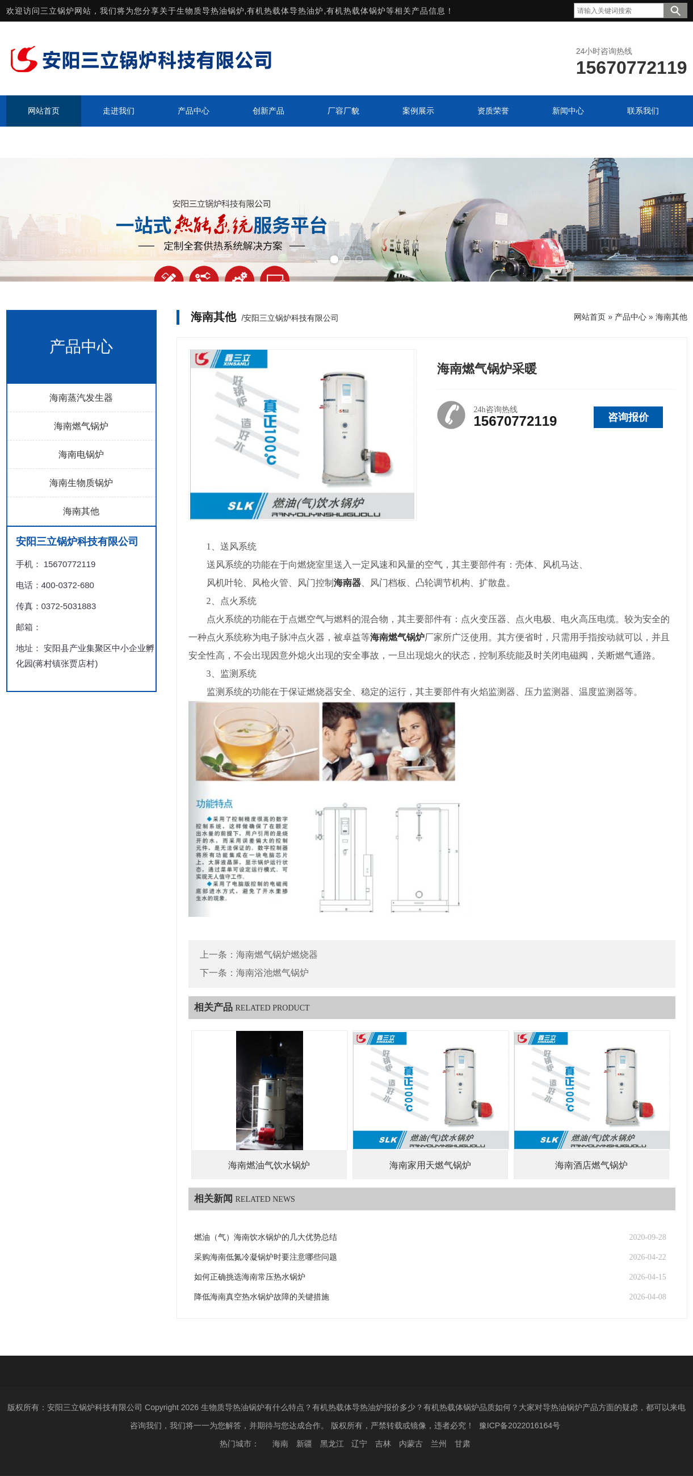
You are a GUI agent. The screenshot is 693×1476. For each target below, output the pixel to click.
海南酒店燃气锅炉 (591, 1165)
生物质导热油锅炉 (211, 10)
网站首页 (590, 316)
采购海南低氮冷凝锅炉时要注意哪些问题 (265, 1257)
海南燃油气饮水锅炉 (269, 1165)
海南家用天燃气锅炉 (430, 1165)
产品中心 (630, 316)
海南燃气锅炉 (81, 426)
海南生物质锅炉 (81, 483)
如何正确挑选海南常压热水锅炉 (249, 1277)
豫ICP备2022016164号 (519, 1425)
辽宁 (359, 1443)
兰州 (439, 1443)
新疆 (304, 1443)
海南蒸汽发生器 (81, 397)
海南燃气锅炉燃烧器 (277, 954)
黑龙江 (332, 1443)
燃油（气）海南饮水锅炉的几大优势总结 (265, 1237)
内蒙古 (411, 1443)
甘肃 (463, 1443)
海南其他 (81, 511)
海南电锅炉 (81, 454)
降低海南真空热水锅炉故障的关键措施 (261, 1297)
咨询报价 (628, 417)
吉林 (383, 1443)
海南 (280, 1443)
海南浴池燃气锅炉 (272, 973)
